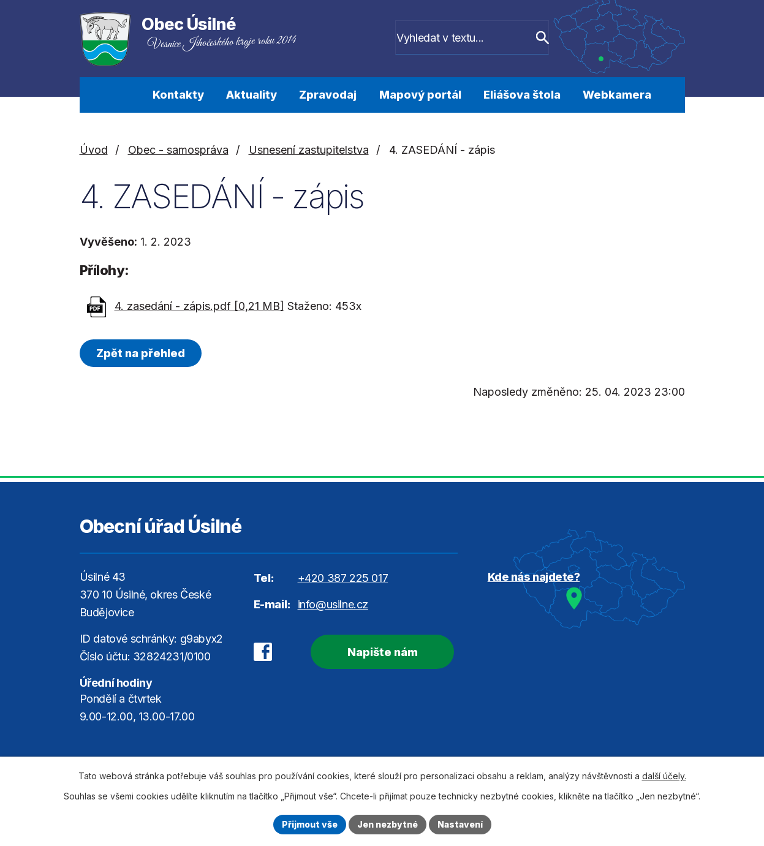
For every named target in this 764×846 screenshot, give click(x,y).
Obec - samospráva (178, 149)
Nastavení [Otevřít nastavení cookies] (460, 824)
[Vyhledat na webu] (478, 38)
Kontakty (178, 94)
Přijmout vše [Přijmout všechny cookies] (310, 824)
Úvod (122, 95)
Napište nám (382, 652)
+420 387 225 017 (343, 578)
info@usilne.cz (333, 604)
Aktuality (251, 94)
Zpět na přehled (140, 353)
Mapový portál (420, 94)
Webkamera (617, 94)
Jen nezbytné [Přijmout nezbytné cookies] (387, 824)
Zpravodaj (328, 94)
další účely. (664, 776)
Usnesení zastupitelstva (309, 149)
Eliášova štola (522, 94)
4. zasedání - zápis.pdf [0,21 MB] (199, 306)
